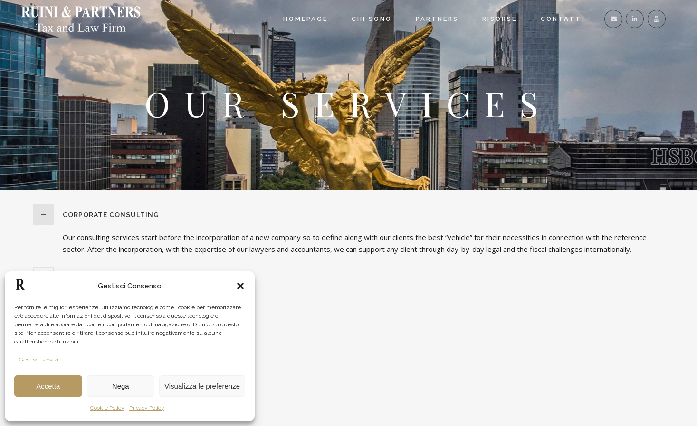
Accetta (48, 386)
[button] (240, 286)
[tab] (349, 214)
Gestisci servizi (38, 359)
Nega (120, 386)
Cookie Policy (107, 408)
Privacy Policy (146, 408)
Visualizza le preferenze (202, 386)
